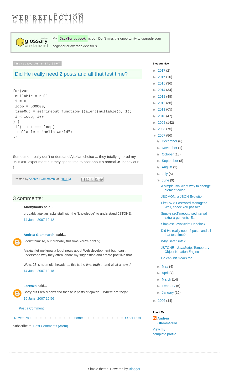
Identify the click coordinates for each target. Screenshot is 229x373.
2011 (162, 109)
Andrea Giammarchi (39, 235)
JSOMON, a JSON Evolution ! (183, 196)
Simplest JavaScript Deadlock (183, 224)
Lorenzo (30, 286)
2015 (162, 83)
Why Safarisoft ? (173, 241)
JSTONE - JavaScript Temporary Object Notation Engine (185, 250)
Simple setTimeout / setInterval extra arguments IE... (184, 215)
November (170, 148)
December (170, 141)
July (165, 174)
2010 (162, 116)
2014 (162, 90)
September (170, 161)
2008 (162, 129)
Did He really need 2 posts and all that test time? (71, 74)
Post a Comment (31, 308)
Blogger (134, 369)
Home (78, 318)
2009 (162, 122)
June (166, 180)
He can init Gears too (177, 258)
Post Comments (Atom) (50, 326)
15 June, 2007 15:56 (39, 298)
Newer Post (22, 318)
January (168, 292)
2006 (162, 301)
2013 (162, 96)
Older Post (133, 318)
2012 (162, 103)
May (165, 266)
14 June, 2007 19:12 (39, 220)
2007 (162, 135)
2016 (162, 77)
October (168, 154)
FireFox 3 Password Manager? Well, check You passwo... (184, 205)
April (165, 273)
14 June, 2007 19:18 (39, 271)
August (167, 167)
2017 (162, 70)
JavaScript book (73, 38)
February (169, 286)
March (167, 279)
